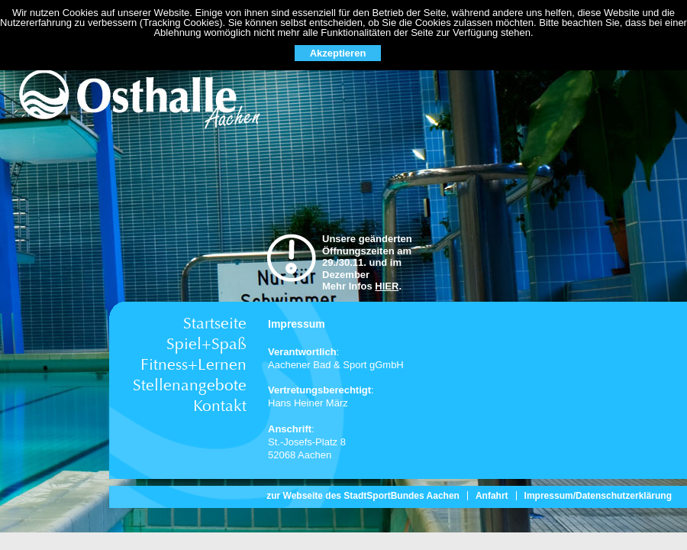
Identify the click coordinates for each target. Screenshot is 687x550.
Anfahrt (492, 495)
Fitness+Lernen (193, 364)
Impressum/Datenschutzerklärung (598, 495)
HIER (386, 286)
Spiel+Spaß (206, 344)
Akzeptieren (338, 53)
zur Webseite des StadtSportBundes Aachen (363, 495)
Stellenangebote (190, 385)
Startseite (215, 323)
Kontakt (220, 406)
